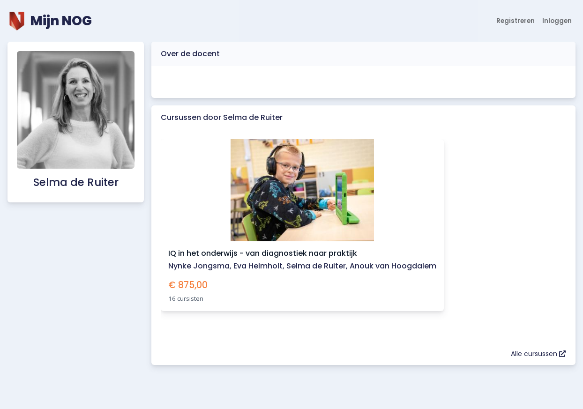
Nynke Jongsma (199, 265)
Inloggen (557, 20)
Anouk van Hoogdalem (393, 265)
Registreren (515, 20)
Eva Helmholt (258, 265)
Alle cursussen (538, 353)
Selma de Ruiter (316, 265)
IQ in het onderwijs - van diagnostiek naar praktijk (262, 253)
